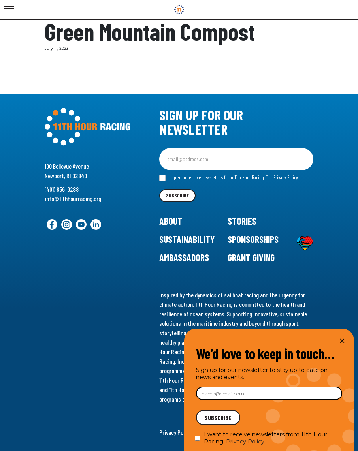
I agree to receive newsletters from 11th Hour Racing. (228, 177)
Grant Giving (251, 257)
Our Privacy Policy (282, 177)
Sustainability (187, 239)
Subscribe (177, 195)
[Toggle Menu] (9, 9)
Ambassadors (184, 257)
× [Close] (342, 340)
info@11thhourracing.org (73, 198)
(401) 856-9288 (62, 189)
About (170, 221)
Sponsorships (253, 239)
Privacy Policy (175, 432)
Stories (242, 221)
